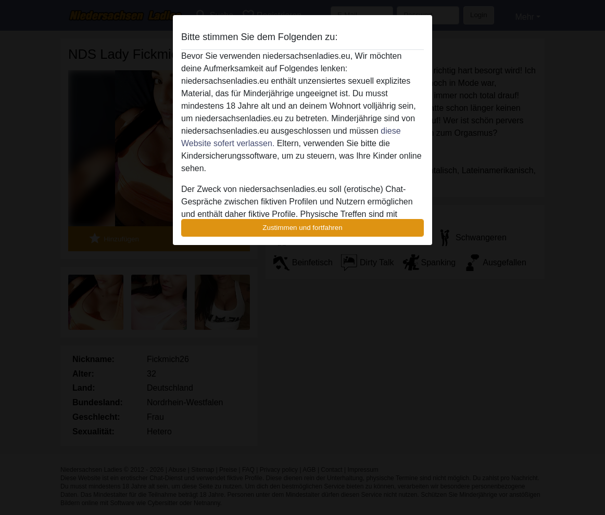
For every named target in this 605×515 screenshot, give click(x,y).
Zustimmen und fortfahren (302, 227)
